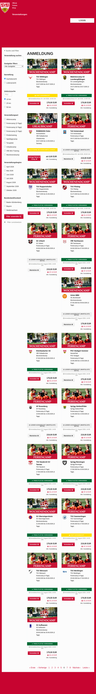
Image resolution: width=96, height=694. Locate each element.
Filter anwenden (13, 216)
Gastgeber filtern (13, 65)
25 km (7, 103)
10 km (7, 99)
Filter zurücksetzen (14, 222)
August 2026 (10, 182)
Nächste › (77, 668)
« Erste (32, 668)
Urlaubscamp (10, 147)
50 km (7, 107)
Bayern (8, 206)
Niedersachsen (10, 210)
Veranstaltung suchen (13, 56)
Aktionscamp (10, 119)
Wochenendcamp (11, 155)
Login (82, 20)
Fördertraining (10, 135)
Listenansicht (10, 83)
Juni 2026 (9, 175)
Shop (14, 8)
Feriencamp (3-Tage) (13, 123)
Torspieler (9, 143)
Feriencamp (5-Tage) (13, 131)
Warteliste (68, 159)
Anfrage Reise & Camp (34, 158)
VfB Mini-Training (11, 151)
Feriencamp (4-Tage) (13, 127)
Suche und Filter (12, 51)
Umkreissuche (8, 91)
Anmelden (34, 103)
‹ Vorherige (42, 668)
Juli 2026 (8, 178)
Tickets (14, 5)
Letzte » (86, 668)
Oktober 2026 (10, 190)
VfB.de (14, 3)
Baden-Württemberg (12, 202)
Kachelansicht (10, 79)
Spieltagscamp (10, 139)
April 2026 (9, 167)
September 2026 (11, 186)
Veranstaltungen (19, 14)
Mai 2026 (8, 171)
